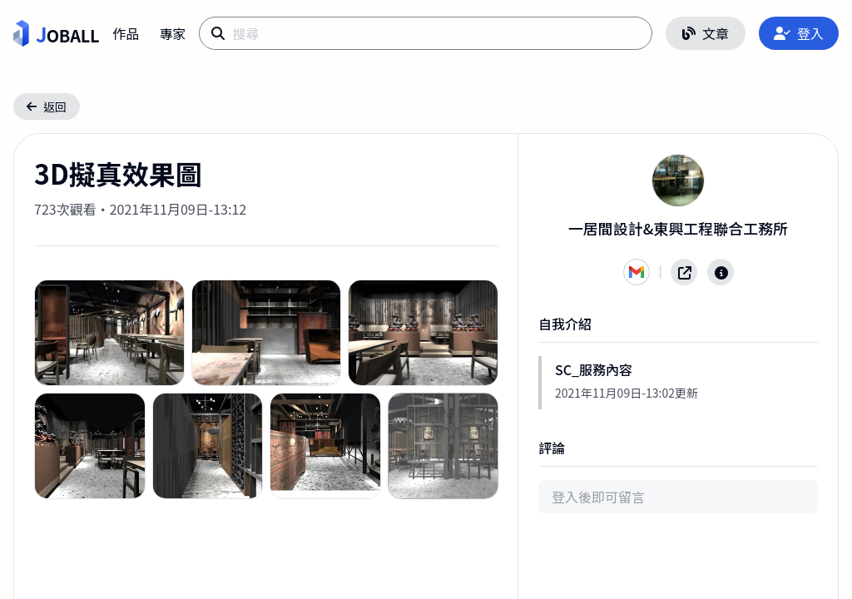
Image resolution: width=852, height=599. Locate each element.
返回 (47, 106)
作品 (125, 33)
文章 (705, 33)
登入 (799, 33)
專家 (172, 33)
